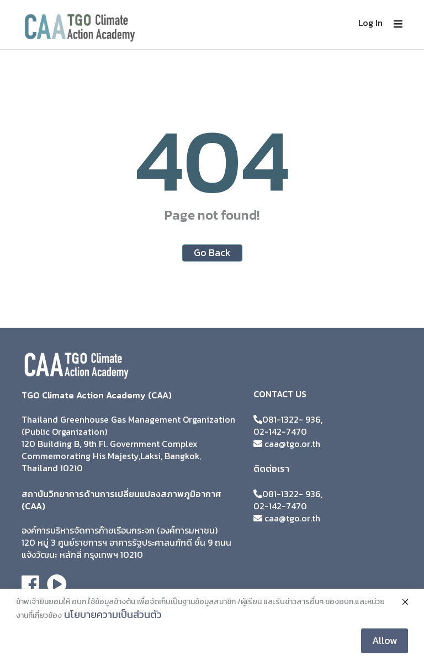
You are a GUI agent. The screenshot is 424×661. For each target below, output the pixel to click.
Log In (370, 22)
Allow (384, 640)
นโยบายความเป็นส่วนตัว (113, 614)
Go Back (212, 252)
